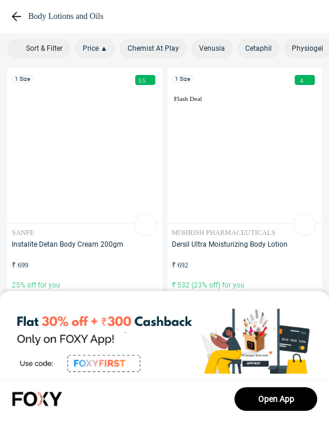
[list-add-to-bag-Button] (145, 225)
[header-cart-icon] (290, 16)
